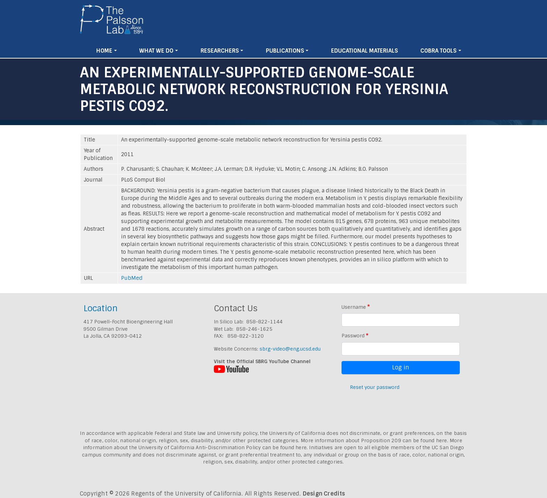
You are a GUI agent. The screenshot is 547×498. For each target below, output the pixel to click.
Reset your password (374, 387)
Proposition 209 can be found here (404, 440)
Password (353, 335)
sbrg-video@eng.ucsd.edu (290, 349)
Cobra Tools (438, 50)
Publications (285, 50)
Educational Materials (364, 50)
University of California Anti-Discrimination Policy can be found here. (223, 447)
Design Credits (324, 493)
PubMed (132, 278)
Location (100, 308)
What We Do (156, 50)
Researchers (220, 50)
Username (354, 307)
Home (104, 50)
